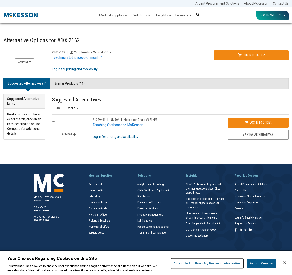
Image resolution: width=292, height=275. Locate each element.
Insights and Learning (173, 15)
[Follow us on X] (245, 230)
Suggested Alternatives (76, 100)
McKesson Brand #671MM (140, 120)
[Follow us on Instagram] (240, 230)
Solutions (141, 15)
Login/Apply (272, 15)
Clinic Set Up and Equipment (153, 190)
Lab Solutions (144, 220)
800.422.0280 (41, 210)
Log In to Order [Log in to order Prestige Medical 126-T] (251, 55)
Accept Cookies (261, 263)
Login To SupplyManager (248, 217)
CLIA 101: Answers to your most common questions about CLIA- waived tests (203, 188)
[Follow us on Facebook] (236, 230)
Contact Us (281, 3)
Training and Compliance (151, 232)
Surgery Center (97, 232)
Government (95, 184)
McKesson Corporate (246, 202)
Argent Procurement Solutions (217, 3)
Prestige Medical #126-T (97, 52)
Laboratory (94, 196)
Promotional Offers (99, 226)
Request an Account (246, 223)
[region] (146, 263)
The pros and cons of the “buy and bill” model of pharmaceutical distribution (205, 203)
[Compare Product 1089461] (53, 120)
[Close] (285, 263)
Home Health (96, 190)
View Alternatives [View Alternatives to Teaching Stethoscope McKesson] (258, 134)
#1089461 (99, 120)
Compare (24, 61)
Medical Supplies (113, 15)
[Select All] (53, 108)
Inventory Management (150, 214)
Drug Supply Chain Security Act (203, 223)
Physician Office (98, 214)
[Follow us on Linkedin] (250, 230)
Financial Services (147, 208)
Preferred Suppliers (99, 220)
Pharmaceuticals (98, 208)
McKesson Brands (99, 202)
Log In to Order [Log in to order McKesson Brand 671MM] (258, 122)
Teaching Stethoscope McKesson (118, 125)
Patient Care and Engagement (153, 226)
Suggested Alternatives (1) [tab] (27, 83)
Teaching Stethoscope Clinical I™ (77, 57)
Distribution (143, 196)
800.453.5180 (41, 220)
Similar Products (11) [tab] (69, 83)
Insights (191, 175)
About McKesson (256, 3)
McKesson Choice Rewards (250, 196)
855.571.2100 (41, 200)
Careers (239, 208)
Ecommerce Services (149, 202)
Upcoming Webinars (197, 235)
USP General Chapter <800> (201, 229)
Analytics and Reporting (150, 184)
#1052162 (58, 52)
